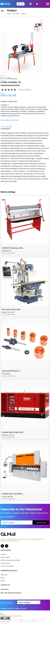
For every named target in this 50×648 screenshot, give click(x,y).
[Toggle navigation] (47, 4)
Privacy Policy (5, 563)
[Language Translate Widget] (28, 602)
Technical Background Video (10, 560)
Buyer (3, 578)
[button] (21, 4)
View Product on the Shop (10, 120)
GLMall (3, 554)
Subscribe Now (41, 523)
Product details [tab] (5, 127)
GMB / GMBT (5, 557)
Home (9, 14)
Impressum (5, 589)
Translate (26, 604)
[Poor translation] (7, 618)
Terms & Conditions (7, 566)
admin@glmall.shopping (12, 593)
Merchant (4, 575)
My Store (16, 14)
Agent (3, 580)
